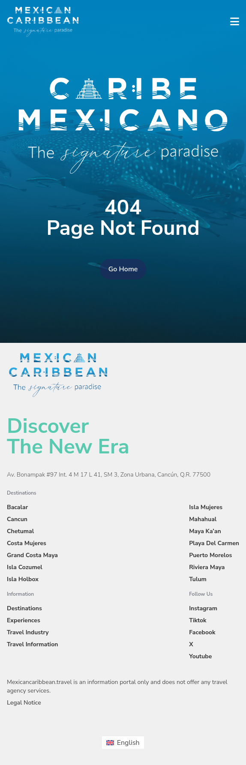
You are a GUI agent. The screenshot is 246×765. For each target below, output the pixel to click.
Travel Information (32, 644)
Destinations (24, 608)
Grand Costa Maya (32, 555)
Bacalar (17, 507)
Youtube (200, 656)
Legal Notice (24, 703)
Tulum (198, 579)
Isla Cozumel (24, 567)
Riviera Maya (207, 567)
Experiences (23, 620)
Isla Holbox (23, 579)
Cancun (17, 519)
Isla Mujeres (205, 507)
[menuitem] (123, 742)
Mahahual (202, 519)
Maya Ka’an (205, 531)
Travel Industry (28, 632)
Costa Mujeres (26, 543)
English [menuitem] (128, 742)
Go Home (123, 269)
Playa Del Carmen (214, 543)
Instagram (203, 608)
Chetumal (20, 531)
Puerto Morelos (210, 555)
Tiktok (197, 620)
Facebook (202, 632)
